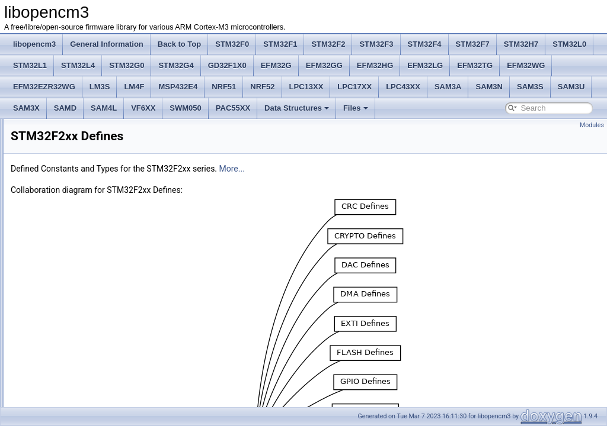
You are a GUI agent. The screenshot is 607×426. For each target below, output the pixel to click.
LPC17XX (354, 86)
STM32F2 (328, 44)
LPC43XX (403, 86)
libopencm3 (34, 44)
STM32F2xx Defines (62, 268)
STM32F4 (425, 44)
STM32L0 (569, 44)
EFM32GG (324, 65)
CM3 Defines (50, 203)
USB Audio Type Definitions (73, 295)
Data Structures (296, 108)
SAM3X (26, 108)
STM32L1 (30, 65)
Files (355, 108)
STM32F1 (280, 44)
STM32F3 (376, 44)
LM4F (134, 86)
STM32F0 (232, 44)
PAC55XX (233, 108)
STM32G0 (126, 65)
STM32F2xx (49, 255)
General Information (106, 44)
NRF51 (224, 86)
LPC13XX (306, 86)
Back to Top (179, 44)
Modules (592, 125)
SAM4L (104, 108)
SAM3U (571, 86)
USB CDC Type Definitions (72, 308)
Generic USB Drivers (62, 386)
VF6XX (143, 108)
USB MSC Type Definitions (72, 334)
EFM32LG (425, 65)
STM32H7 (521, 44)
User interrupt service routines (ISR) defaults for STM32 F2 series (133, 373)
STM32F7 (473, 44)
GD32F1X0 (227, 65)
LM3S (100, 86)
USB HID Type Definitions (70, 321)
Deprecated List (45, 138)
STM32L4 (78, 65)
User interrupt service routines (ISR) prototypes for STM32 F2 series (137, 281)
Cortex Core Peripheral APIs (74, 216)
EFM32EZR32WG (44, 86)
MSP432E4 (177, 86)
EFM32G (276, 65)
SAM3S (530, 86)
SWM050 (185, 108)
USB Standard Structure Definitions (85, 360)
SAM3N (489, 86)
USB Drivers (49, 347)
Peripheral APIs (54, 242)
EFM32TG (475, 65)
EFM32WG (526, 65)
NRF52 (262, 86)
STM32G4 (175, 65)
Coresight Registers (61, 229)
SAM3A (448, 86)
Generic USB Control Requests (79, 399)
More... (380, 168)
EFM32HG (375, 65)
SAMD (65, 108)
